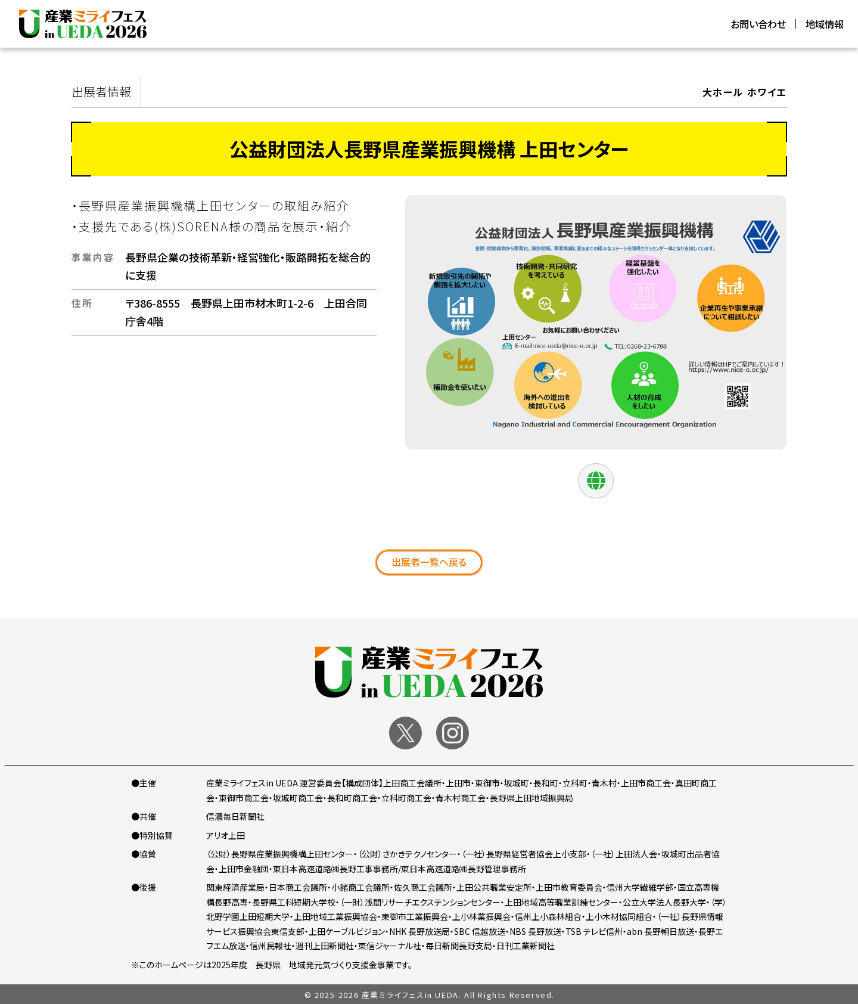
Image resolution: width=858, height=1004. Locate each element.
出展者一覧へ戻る (429, 561)
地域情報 (825, 24)
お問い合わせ (758, 24)
